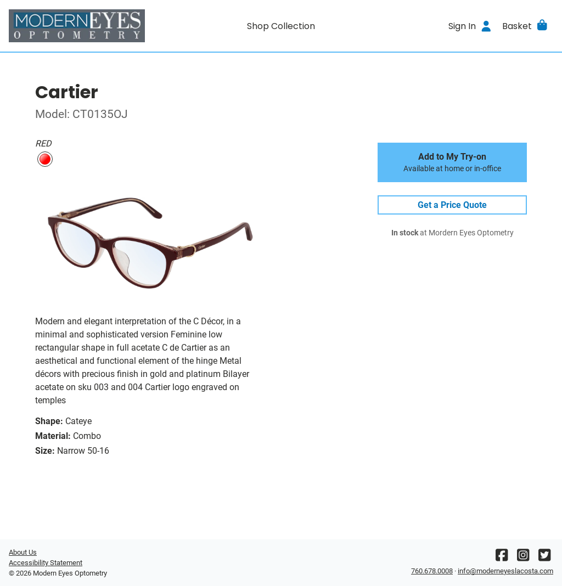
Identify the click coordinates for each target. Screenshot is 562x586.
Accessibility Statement (45, 563)
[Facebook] (501, 558)
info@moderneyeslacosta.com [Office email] (505, 571)
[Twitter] (544, 558)
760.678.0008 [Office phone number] (432, 571)
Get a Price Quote (452, 205)
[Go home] (77, 26)
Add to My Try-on (452, 162)
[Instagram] (523, 558)
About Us (23, 552)
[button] (525, 26)
